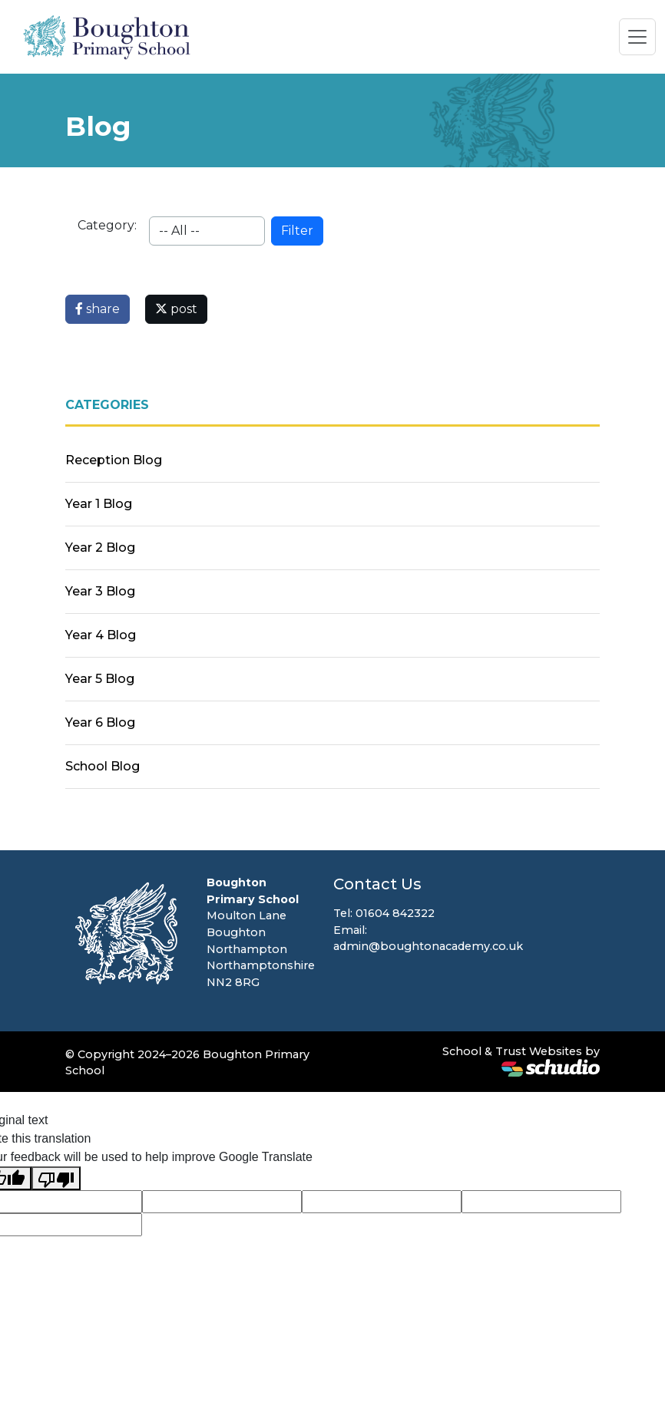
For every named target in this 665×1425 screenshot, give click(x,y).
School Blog (102, 766)
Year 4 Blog (100, 635)
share (97, 309)
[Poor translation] (56, 1178)
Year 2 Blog (100, 547)
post (176, 309)
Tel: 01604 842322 (384, 913)
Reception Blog (113, 460)
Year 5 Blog (99, 678)
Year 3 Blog (100, 591)
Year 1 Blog (98, 503)
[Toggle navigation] (637, 36)
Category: (107, 225)
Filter (297, 230)
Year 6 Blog (100, 722)
